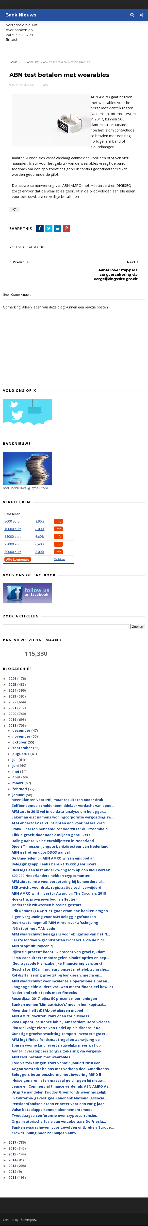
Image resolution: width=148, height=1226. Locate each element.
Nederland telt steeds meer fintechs (44, 993)
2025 (12, 685)
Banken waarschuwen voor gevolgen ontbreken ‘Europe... (63, 1127)
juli (15, 760)
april (16, 777)
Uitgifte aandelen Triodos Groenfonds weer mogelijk (59, 1092)
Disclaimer (59, 559)
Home (13, 62)
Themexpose (28, 1220)
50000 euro (12, 552)
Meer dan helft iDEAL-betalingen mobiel (47, 1010)
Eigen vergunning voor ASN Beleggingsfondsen (54, 917)
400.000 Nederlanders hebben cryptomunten (51, 876)
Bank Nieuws (20, 15)
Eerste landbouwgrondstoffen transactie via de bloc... (60, 940)
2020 (12, 714)
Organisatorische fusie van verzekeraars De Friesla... (59, 1121)
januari (19, 795)
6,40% (40, 544)
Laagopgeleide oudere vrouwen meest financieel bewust (62, 987)
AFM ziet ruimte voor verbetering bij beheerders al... (58, 882)
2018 (12, 725)
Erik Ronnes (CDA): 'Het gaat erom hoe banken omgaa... (61, 911)
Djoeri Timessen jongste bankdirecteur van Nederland (60, 847)
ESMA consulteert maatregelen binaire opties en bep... (60, 958)
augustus (21, 754)
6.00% (40, 529)
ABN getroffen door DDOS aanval (41, 852)
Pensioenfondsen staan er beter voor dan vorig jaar (58, 1104)
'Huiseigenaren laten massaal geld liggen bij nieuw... (59, 1081)
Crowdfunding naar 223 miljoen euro (44, 1133)
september (22, 748)
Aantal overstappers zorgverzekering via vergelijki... (58, 1051)
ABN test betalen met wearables (41, 1057)
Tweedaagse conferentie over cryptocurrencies (54, 1116)
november (21, 736)
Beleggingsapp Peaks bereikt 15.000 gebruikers (54, 864)
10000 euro (12, 529)
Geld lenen (12, 514)
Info (58, 522)
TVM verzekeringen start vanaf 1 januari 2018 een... (57, 1063)
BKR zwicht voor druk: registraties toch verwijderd (56, 888)
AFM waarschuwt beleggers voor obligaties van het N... (61, 934)
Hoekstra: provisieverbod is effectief (44, 899)
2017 (12, 1142)
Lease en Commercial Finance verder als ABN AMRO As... (61, 1086)
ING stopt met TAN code (33, 928)
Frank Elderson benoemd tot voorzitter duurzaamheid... (61, 829)
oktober (20, 742)
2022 (12, 702)
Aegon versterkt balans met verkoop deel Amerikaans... (62, 1069)
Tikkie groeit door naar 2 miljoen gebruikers (51, 835)
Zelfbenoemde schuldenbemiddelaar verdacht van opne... (63, 805)
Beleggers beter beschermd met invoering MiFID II (56, 1075)
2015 (12, 1154)
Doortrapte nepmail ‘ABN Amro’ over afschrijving (55, 922)
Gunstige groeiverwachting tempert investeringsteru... (61, 1034)
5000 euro (11, 522)
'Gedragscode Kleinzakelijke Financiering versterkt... (58, 964)
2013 (12, 1166)
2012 (12, 1172)
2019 (12, 719)
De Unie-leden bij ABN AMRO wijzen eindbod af (53, 858)
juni (16, 765)
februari (20, 789)
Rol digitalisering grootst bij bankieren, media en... (57, 975)
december (21, 731)
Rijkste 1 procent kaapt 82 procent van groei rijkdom (59, 952)
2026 (12, 679)
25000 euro (12, 544)
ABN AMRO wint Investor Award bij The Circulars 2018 (59, 893)
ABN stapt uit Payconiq (32, 946)
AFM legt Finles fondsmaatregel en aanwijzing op (56, 1039)
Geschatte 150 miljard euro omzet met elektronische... (60, 969)
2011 (12, 1178)
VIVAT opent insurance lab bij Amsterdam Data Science (61, 1022)
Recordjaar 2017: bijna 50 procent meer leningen (54, 999)
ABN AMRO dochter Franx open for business (50, 1016)
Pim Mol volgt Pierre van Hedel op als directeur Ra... (57, 1028)
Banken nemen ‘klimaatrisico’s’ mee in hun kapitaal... (59, 1004)
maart (18, 783)
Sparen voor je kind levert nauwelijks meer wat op (56, 1045)
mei (16, 771)
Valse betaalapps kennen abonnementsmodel (53, 1110)
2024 (12, 690)
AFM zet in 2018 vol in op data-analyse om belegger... (59, 811)
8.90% (40, 522)
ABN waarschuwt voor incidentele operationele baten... (61, 981)
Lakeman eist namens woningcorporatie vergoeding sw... (63, 817)
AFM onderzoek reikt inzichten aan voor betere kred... (60, 823)
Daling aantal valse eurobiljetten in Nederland (53, 841)
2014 (12, 1160)
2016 (12, 1148)
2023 (12, 696)
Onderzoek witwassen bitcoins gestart (46, 905)
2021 (12, 708)
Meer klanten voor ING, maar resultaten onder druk (57, 800)
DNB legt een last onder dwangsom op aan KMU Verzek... (62, 870)
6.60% (40, 537)
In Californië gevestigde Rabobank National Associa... (59, 1098)
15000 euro (12, 537)
